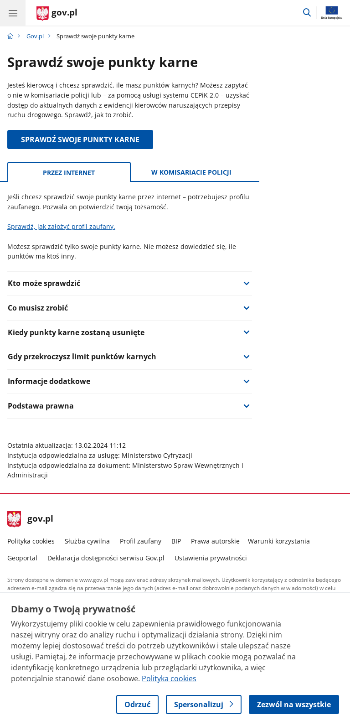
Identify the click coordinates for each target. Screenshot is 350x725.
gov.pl (30, 519)
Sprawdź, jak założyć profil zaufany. (61, 226)
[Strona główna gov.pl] (56, 13)
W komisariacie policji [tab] (191, 172)
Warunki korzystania (279, 541)
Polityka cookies (31, 541)
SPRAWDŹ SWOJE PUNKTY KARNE (80, 140)
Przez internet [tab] (69, 172)
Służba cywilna (87, 541)
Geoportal (22, 558)
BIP (176, 541)
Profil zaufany (140, 541)
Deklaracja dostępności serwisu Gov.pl (106, 558)
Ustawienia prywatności (211, 558)
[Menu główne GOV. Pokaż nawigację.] (13, 13)
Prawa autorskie (215, 541)
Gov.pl (35, 36)
